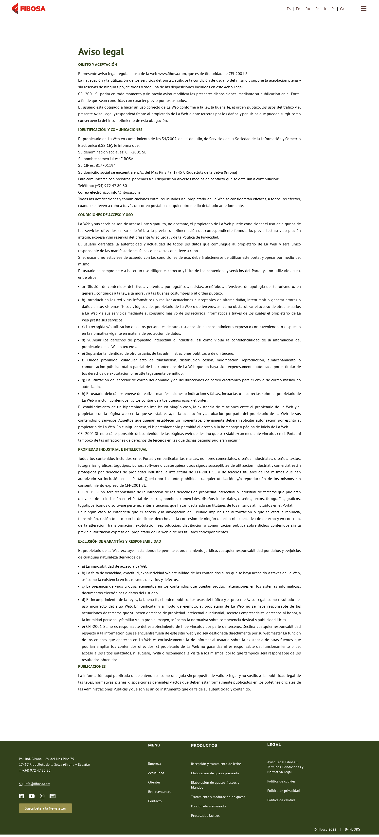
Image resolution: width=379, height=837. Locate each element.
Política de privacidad (283, 792)
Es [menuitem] (289, 8)
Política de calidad (281, 802)
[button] (45, 810)
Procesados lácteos (205, 817)
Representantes (159, 793)
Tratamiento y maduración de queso (218, 799)
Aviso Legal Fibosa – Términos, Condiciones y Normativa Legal (285, 769)
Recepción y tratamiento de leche (216, 765)
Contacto (155, 803)
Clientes (154, 784)
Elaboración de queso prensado (215, 775)
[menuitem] (288, 8)
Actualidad (156, 775)
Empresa (154, 765)
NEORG (354, 831)
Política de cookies (281, 783)
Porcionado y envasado (208, 808)
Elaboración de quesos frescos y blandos (215, 787)
